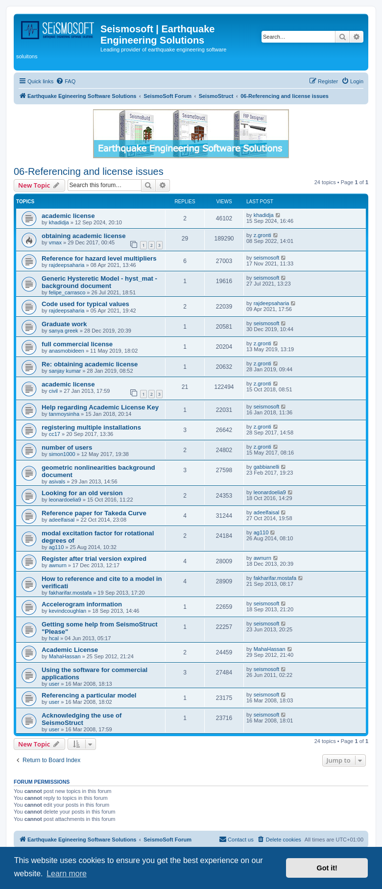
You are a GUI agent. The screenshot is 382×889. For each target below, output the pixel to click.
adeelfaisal (62, 520)
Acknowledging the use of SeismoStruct (81, 719)
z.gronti (262, 235)
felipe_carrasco (67, 292)
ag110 (56, 547)
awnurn (58, 565)
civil (53, 391)
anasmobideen (66, 351)
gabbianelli (267, 467)
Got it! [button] (327, 868)
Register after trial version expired (94, 558)
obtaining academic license (84, 236)
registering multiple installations (91, 427)
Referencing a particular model (89, 695)
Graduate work (64, 324)
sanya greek (63, 331)
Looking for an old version (82, 493)
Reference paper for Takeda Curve (94, 513)
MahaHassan (65, 656)
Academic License (70, 649)
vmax (55, 242)
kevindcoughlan (67, 611)
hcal (54, 638)
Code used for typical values (85, 304)
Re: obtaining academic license (90, 364)
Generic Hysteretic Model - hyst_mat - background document (99, 282)
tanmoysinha (64, 414)
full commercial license (77, 344)
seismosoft (267, 258)
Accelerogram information (82, 604)
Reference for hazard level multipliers (99, 258)
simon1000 (62, 454)
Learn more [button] (67, 873)
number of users (67, 447)
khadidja (59, 222)
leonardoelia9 (65, 500)
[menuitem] (65, 81)
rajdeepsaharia (67, 265)
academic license (68, 215)
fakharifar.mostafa (70, 593)
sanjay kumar (65, 371)
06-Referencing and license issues (89, 171)
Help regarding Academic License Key (100, 407)
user (54, 684)
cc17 (54, 434)
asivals (57, 481)
